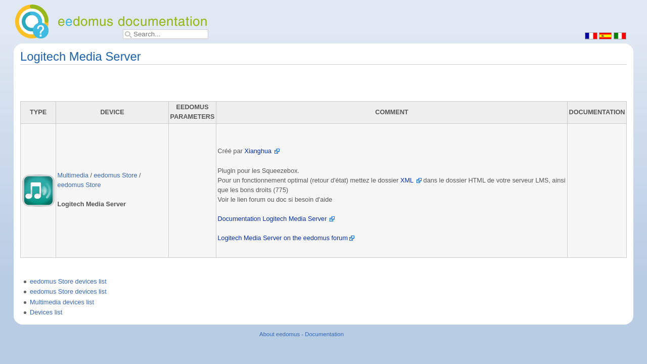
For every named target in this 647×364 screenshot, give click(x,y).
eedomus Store (115, 175)
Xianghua (257, 151)
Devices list (46, 312)
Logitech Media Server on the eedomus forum (283, 238)
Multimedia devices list (62, 302)
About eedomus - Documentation (301, 334)
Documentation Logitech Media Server (272, 218)
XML (406, 180)
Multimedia (73, 175)
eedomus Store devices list (68, 281)
